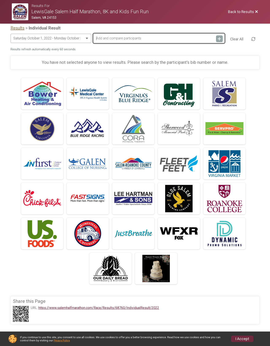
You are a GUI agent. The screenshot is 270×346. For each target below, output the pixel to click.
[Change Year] (51, 38)
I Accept (242, 339)
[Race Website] (21, 11)
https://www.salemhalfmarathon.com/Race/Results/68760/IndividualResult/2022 (98, 308)
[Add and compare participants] (158, 38)
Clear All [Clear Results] (236, 39)
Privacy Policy (62, 340)
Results (17, 28)
